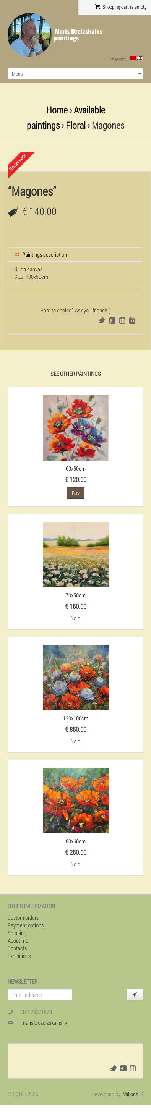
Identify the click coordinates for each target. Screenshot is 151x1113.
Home (57, 110)
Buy (76, 493)
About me (18, 940)
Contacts (17, 948)
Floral (76, 125)
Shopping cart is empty (121, 6)
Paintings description (40, 254)
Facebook (112, 320)
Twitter (101, 320)
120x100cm (75, 718)
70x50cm (76, 595)
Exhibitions (19, 955)
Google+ (132, 320)
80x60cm (76, 841)
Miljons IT (133, 1094)
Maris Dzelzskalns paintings (78, 34)
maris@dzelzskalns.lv (44, 1022)
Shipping (17, 933)
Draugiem (122, 320)
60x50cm (76, 468)
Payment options (26, 925)
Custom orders (23, 917)
